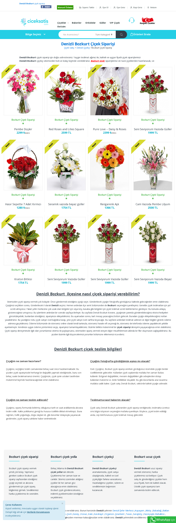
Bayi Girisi (136, 7)
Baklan (166, 510)
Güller (102, 22)
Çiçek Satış (69, 47)
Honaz (84, 513)
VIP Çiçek (115, 22)
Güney (76, 513)
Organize (110, 513)
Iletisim (152, 7)
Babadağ (157, 510)
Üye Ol (103, 7)
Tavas (129, 513)
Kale (90, 513)
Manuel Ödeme (65, 7)
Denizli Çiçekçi (83, 47)
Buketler (77, 22)
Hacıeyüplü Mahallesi (154, 513)
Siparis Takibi (86, 7)
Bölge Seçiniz (33, 34)
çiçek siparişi (32, 3)
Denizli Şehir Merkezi (123, 510)
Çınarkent (120, 513)
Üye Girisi (119, 7)
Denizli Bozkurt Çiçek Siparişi (88, 44)
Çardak (62, 513)
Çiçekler (61, 22)
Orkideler (90, 22)
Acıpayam (140, 510)
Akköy (148, 510)
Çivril (69, 513)
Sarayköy (138, 513)
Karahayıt (99, 513)
